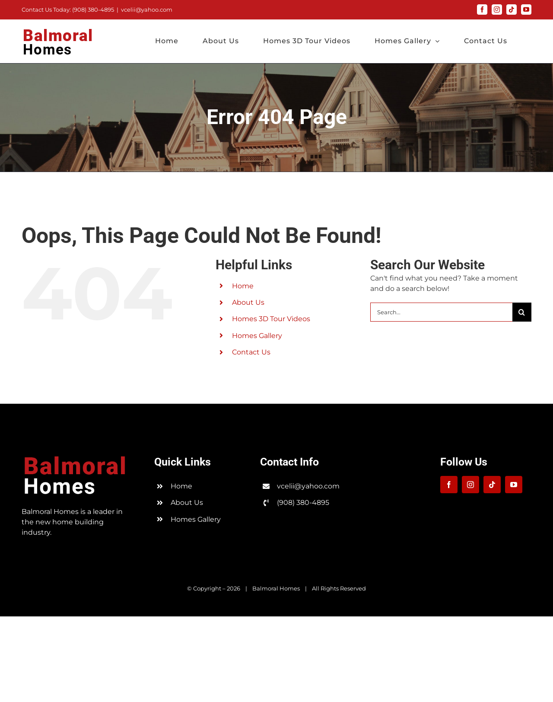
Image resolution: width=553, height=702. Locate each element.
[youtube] (513, 484)
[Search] (521, 312)
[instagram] (470, 484)
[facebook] (449, 484)
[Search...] (441, 312)
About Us (248, 302)
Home (243, 286)
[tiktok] (492, 484)
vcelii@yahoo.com (146, 9)
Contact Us (251, 352)
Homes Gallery (257, 336)
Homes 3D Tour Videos (271, 319)
